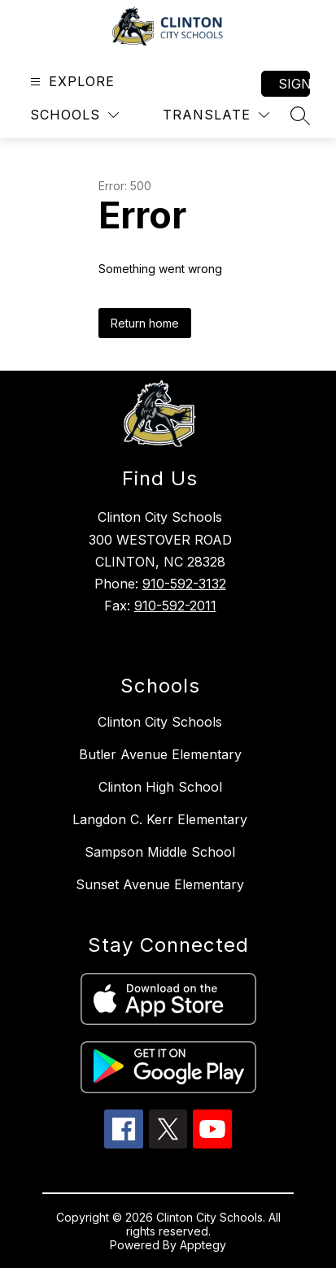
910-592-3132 (184, 583)
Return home (145, 323)
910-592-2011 (175, 605)
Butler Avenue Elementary (160, 754)
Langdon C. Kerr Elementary (159, 819)
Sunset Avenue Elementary (160, 884)
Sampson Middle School (160, 852)
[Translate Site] (216, 115)
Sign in (294, 84)
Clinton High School (160, 787)
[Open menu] (70, 82)
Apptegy (203, 1245)
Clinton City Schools (160, 722)
